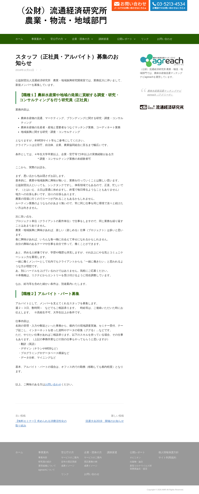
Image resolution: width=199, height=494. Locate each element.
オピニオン (135, 457)
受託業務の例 (90, 461)
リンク (145, 38)
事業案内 (36, 38)
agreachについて (46, 469)
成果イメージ (67, 465)
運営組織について (47, 465)
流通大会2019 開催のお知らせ (104, 421)
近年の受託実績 (69, 461)
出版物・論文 (136, 461)
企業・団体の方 (81, 38)
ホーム (19, 38)
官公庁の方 (56, 38)
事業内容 (42, 457)
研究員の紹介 (44, 461)
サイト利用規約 (167, 457)
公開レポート (124, 38)
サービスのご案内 (70, 457)
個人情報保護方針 (168, 452)
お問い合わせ (164, 38)
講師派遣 (104, 38)
